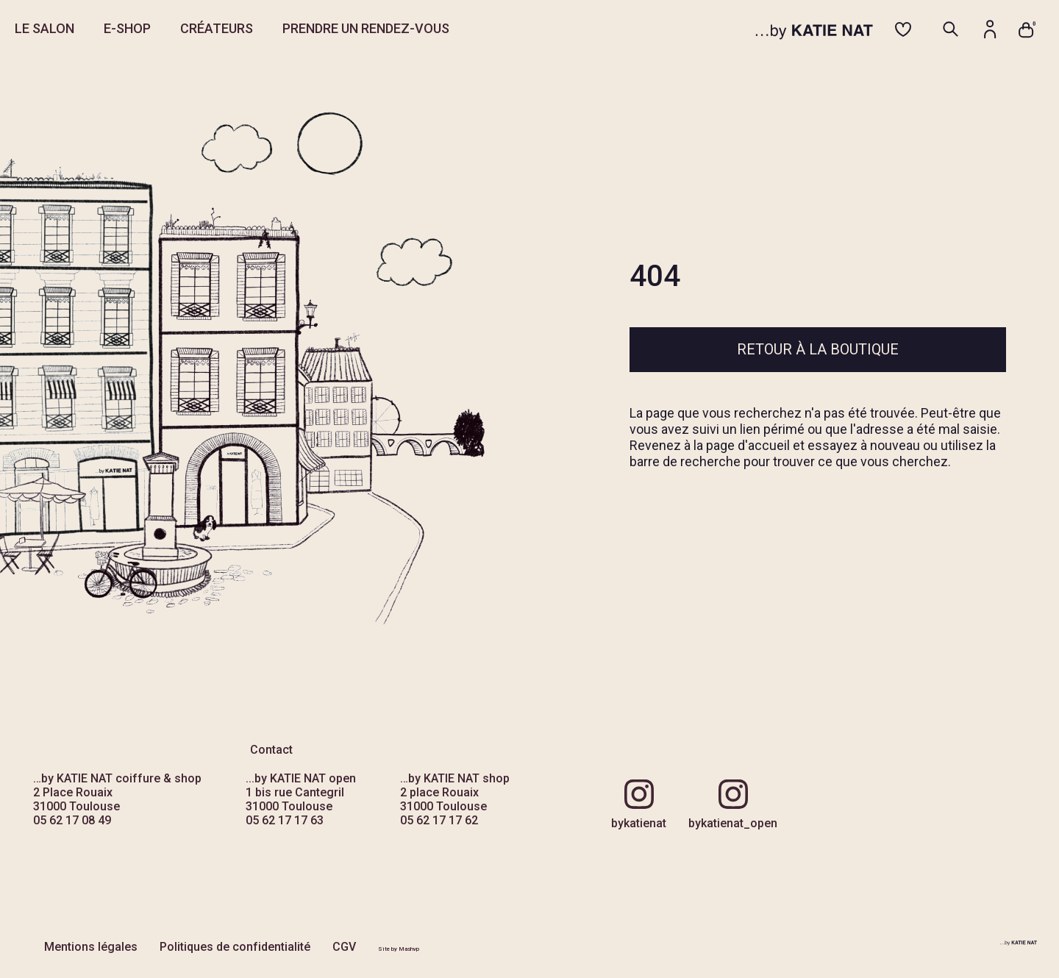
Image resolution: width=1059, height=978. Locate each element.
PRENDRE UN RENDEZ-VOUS (365, 28)
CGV (344, 947)
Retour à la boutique (818, 349)
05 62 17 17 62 (439, 820)
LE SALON (44, 28)
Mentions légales (91, 947)
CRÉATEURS (216, 28)
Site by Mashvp (398, 949)
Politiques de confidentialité (235, 947)
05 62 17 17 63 (285, 820)
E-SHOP (127, 28)
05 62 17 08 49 (72, 820)
